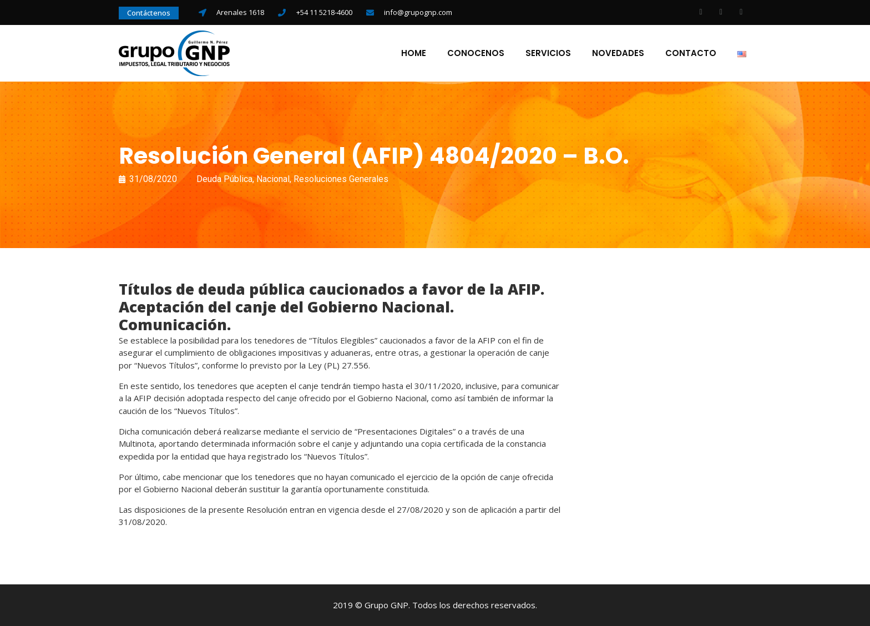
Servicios (548, 53)
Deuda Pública (224, 179)
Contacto (690, 53)
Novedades (618, 53)
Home (413, 53)
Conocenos (475, 53)
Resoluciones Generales (341, 179)
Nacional (273, 179)
